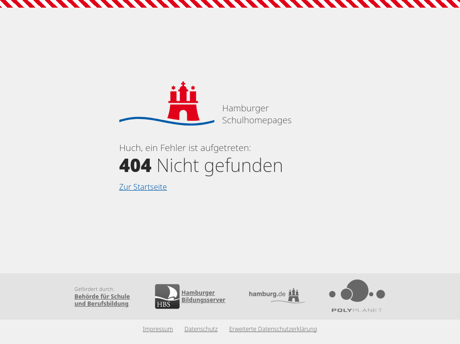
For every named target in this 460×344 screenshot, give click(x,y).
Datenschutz (201, 329)
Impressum (158, 329)
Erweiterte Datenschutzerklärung (273, 329)
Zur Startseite (143, 187)
